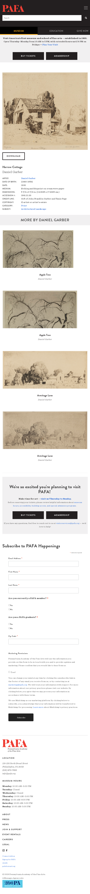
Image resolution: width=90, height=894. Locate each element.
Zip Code (13, 636)
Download (14, 156)
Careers (7, 839)
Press (6, 819)
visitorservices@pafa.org (67, 523)
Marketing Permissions (18, 653)
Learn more (38, 707)
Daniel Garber (28, 178)
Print (24, 206)
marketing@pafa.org (17, 685)
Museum (19, 31)
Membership (61, 515)
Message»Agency (12, 878)
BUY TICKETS (28, 56)
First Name (14, 572)
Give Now (82, 31)
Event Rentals (11, 834)
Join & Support (12, 829)
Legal (6, 844)
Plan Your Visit (50, 45)
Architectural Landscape (33, 209)
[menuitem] (19, 31)
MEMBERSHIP (61, 56)
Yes (11, 605)
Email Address (15, 558)
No (11, 609)
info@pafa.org (9, 773)
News (5, 824)
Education (56, 31)
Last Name (13, 585)
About (6, 814)
